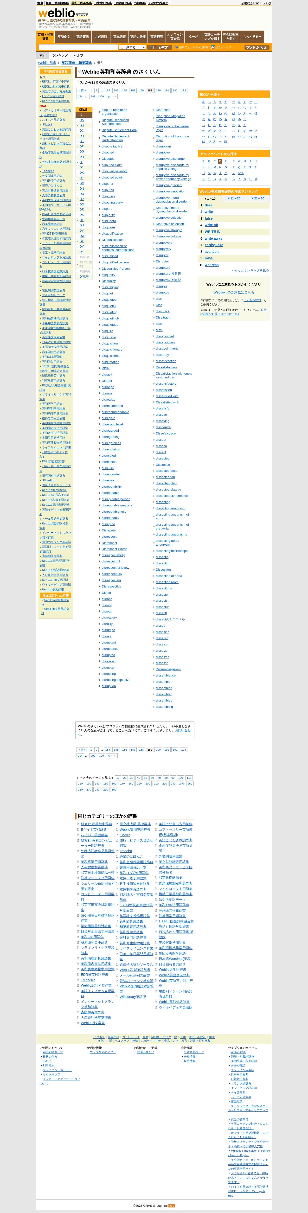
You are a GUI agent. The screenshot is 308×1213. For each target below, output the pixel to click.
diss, (159, 324)
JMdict (125, 835)
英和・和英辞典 (81, 3)
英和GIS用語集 (92, 937)
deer (208, 205)
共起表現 (101, 36)
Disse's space (166, 433)
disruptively (164, 242)
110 (189, 777)
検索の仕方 (50, 1056)
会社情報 (189, 1056)
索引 (42, 55)
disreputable (110, 493)
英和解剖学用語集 (172, 943)
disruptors (163, 267)
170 (122, 783)
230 (173, 783)
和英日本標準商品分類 (98, 873)
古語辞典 (140, 3)
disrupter (108, 667)
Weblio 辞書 (47, 63)
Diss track (163, 317)
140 (97, 783)
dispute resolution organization (114, 111)
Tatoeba (126, 851)
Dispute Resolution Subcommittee (115, 122)
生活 (109, 1040)
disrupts (161, 286)
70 (159, 777)
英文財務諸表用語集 (174, 862)
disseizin (162, 663)
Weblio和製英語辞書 (135, 970)
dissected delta (167, 470)
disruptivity (163, 249)
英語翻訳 (156, 36)
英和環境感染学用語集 (175, 948)
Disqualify (109, 281)
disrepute (108, 524)
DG (82, 151)
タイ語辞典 (238, 1092)
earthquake (214, 245)
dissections (164, 588)
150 (105, 783)
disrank (107, 393)
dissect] (161, 613)
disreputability (112, 486)
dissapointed (165, 336)
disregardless (111, 443)
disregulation (111, 449)
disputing (108, 196)
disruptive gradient (169, 185)
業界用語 (113, 1037)
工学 (183, 1037)
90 (172, 777)
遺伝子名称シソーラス (136, 964)
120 (80, 783)
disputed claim (112, 165)
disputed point (112, 177)
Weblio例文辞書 (93, 1023)
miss (209, 258)
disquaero (109, 221)
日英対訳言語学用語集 (98, 931)
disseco (161, 446)
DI (81, 162)
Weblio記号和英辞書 (96, 985)
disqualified (110, 256)
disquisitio (109, 337)
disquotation (110, 362)
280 (97, 789)
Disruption (163, 110)
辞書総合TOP (250, 3)
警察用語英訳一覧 (133, 867)
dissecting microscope (172, 551)
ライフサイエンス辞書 (136, 948)
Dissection (163, 569)
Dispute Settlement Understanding (115, 138)
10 (118, 777)
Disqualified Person (116, 268)
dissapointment (167, 348)
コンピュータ (131, 1037)
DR (82, 209)
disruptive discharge (170, 158)
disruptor (162, 255)
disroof (106, 605)
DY (82, 246)
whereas (212, 265)
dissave (161, 414)
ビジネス (99, 1037)
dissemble (163, 681)
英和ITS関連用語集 (134, 873)
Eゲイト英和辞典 (94, 829)
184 (107, 90)
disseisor (162, 644)
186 (124, 90)
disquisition (110, 343)
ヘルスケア (122, 1040)
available (212, 252)
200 (148, 783)
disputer (107, 183)
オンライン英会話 (175, 36)
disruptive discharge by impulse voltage (172, 167)
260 (80, 789)
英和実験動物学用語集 (98, 969)
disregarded (110, 430)
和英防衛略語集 (170, 878)
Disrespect (109, 543)
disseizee (162, 657)
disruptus (162, 292)
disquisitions (110, 356)
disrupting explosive (116, 680)
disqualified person (115, 262)
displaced (109, 661)
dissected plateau (168, 489)
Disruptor (162, 261)
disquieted (109, 299)
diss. (159, 330)
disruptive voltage (168, 236)
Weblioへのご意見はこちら (233, 292)
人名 (176, 1040)
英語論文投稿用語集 (135, 916)
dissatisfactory (166, 383)
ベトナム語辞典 (241, 1096)
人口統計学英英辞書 (96, 1018)
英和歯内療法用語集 (96, 964)
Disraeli (107, 381)
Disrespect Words (114, 549)
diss (159, 298)
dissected (163, 458)
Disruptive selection (170, 224)
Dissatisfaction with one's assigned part (174, 375)
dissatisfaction (166, 361)
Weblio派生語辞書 (172, 969)
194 (80, 96)
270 (88, 789)
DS (82, 215)
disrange (108, 387)
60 (152, 777)
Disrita (106, 592)
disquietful (109, 306)
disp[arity (108, 215)
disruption (109, 686)
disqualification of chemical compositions (118, 248)
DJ (81, 167)
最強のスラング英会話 (136, 981)
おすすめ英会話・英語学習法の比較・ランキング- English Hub (248, 1191)
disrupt (106, 636)
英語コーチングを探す (212, 36)
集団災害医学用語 (172, 953)
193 (183, 90)
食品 (167, 1040)
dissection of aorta (169, 576)
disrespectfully (112, 574)
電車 (145, 1037)
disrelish (108, 468)
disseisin (162, 638)
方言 (184, 1040)
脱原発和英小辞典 (94, 942)
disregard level (112, 424)
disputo (107, 209)
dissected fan (165, 477)
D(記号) (85, 276)
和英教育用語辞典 (133, 927)
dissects (162, 600)
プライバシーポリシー (57, 1070)
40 (138, 777)
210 (156, 783)
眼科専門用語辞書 (133, 937)
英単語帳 (119, 36)
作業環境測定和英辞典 (175, 883)
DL (81, 178)
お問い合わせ (145, 1051)
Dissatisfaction (166, 367)
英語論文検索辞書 (172, 910)
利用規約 (48, 1065)
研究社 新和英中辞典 (135, 824)
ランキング (60, 55)
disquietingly (111, 318)
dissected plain (166, 483)
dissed (160, 625)
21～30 (257, 198)
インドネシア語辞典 (244, 1087)
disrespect (109, 536)
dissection (163, 563)
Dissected (163, 464)
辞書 (40, 3)
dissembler (164, 694)
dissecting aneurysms (171, 534)
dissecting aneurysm (171, 508)
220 (164, 783)
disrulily (107, 624)
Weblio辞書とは (53, 1051)
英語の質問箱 (239, 1119)
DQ (82, 204)
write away (213, 238)
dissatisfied (164, 390)
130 (88, 783)
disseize (162, 650)
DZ (81, 252)
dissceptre (163, 427)
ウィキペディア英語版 (175, 1007)
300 (101, 96)
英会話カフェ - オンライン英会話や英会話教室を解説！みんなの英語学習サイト (248, 1164)
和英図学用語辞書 (172, 916)
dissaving (162, 421)
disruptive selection (169, 217)
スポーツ (147, 1040)
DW (82, 236)
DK (82, 172)
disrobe (107, 599)
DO (82, 194)
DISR (105, 368)
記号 (241, 173)
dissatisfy (162, 408)
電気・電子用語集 (133, 878)
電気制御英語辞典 (133, 889)
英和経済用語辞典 (94, 862)
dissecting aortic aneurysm (167, 542)
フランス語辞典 (241, 1083)
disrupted (108, 655)
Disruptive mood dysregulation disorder (172, 209)
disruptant (109, 642)
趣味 (135, 1040)
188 (141, 90)
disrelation (109, 462)
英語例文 (64, 36)
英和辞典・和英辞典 (77, 63)
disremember (111, 474)
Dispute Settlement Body (119, 130)
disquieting (109, 312)
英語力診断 (138, 36)
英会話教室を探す (230, 36)
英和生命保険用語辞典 (136, 862)
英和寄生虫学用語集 (135, 943)
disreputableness (114, 511)
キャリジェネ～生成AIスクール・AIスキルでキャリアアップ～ (248, 1110)
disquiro (107, 331)
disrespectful (111, 561)
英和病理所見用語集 (96, 958)
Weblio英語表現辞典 (174, 975)
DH (82, 157)
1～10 (209, 198)
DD (82, 136)
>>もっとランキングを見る (250, 270)
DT (81, 220)
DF (81, 146)
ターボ (193, 36)
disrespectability (113, 555)
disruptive (163, 152)
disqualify (108, 275)
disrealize (109, 399)
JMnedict (88, 980)
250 (190, 783)
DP (82, 199)
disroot (106, 611)
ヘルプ (267, 3)
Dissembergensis (168, 669)
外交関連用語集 (170, 856)
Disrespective (111, 586)
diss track (163, 311)
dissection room (167, 582)
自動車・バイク (161, 1037)
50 (145, 777)
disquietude (110, 324)
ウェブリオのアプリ (103, 1051)
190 (158, 90)
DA (82, 120)
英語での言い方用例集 (175, 824)
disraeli (107, 374)
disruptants (110, 649)
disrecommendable (115, 412)
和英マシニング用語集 (98, 878)
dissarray (162, 355)
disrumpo (108, 630)
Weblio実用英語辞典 (135, 829)
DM (82, 183)
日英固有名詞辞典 (172, 964)
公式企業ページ (194, 1051)
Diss (159, 305)
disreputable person (116, 499)
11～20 (234, 198)
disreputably (110, 518)
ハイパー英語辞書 (94, 835)
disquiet (107, 293)
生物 (158, 1040)
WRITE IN (212, 232)
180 (130, 783)
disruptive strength (169, 230)
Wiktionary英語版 (133, 997)
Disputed (108, 158)
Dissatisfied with (167, 402)
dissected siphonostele (172, 496)
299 (93, 96)
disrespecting (111, 580)
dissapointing (165, 342)
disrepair (108, 480)
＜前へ (82, 90)
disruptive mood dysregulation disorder (172, 199)
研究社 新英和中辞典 (96, 824)
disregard (108, 418)
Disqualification (112, 240)
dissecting (163, 502)
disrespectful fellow (115, 567)
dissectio (162, 557)
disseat (161, 439)
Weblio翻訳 (238, 1065)
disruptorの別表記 (168, 280)
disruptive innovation (171, 191)
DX (82, 241)
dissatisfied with (167, 396)
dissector (162, 594)
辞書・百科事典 (200, 1040)
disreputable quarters (117, 505)
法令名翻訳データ (172, 899)
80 (166, 777)
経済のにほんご (131, 856)
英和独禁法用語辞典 (174, 905)
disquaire (108, 227)
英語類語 (82, 36)
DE (82, 141)
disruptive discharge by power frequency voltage (173, 177)
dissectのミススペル (170, 619)
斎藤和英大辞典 (92, 1012)
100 (180, 777)
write (209, 212)
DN (82, 188)
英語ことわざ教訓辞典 (175, 840)
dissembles (164, 700)
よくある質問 (252, 300)
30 (131, 777)
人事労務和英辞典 (94, 867)
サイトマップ (51, 1074)
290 (105, 789)
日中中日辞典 (103, 3)
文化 (100, 1040)
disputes (108, 190)
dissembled (164, 688)
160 (114, 783)
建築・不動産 (197, 1037)
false (209, 218)
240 (181, 783)
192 (175, 90)
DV (82, 230)
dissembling (164, 707)
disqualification (112, 233)
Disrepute (109, 530)
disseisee (162, 632)
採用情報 (189, 1060)
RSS (172, 1206)
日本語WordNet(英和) (175, 959)
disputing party (112, 202)
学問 (212, 1037)
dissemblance (166, 675)
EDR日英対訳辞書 (94, 975)
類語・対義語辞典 (57, 3)
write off (211, 225)
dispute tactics (112, 146)
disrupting (109, 674)
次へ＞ (112, 96)
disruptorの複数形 (168, 273)
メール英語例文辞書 (135, 975)
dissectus (162, 607)
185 (116, 90)
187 (133, 90)
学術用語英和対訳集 (96, 926)
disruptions (164, 146)
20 (124, 777)
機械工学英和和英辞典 (175, 894)
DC (82, 130)
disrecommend (112, 406)
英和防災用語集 (131, 921)
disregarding (111, 437)
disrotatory (109, 617)
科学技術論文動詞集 (135, 884)
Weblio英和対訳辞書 (174, 1002)
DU (82, 225)
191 (166, 90)
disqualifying (111, 287)
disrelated (109, 455)
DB (82, 125)
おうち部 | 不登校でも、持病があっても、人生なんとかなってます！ (248, 1178)
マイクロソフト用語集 (175, 889)
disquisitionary (112, 349)
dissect (161, 452)
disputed (108, 152)
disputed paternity (114, 171)
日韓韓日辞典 (123, 3)
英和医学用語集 (131, 932)
